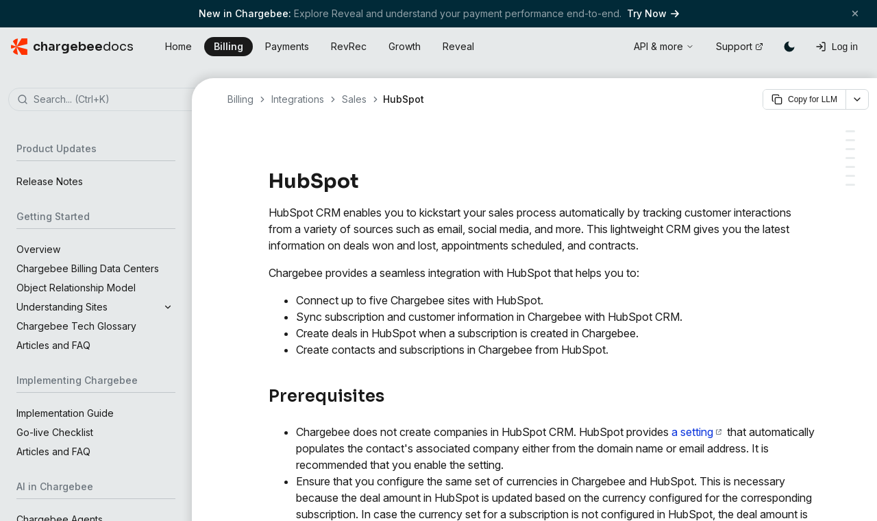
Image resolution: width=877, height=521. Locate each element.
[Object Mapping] (850, 149)
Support (739, 46)
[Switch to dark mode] (789, 46)
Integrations (297, 99)
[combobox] (116, 100)
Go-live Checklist (54, 432)
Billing (228, 46)
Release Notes (49, 181)
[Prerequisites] (850, 131)
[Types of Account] (850, 140)
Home (178, 46)
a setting (696, 432)
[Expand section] (167, 307)
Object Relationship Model (76, 287)
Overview (38, 249)
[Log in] (836, 46)
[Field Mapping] (850, 158)
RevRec (349, 46)
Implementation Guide (65, 413)
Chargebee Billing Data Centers (87, 268)
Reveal (458, 46)
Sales (354, 99)
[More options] (857, 99)
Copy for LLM (804, 99)
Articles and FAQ (53, 345)
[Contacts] (850, 167)
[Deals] (850, 185)
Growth (404, 46)
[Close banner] (855, 13)
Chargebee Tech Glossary (76, 326)
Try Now (653, 13)
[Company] (850, 176)
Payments (287, 46)
